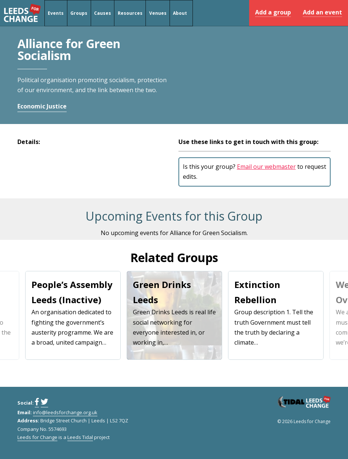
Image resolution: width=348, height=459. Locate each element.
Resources (130, 13)
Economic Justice (42, 106)
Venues (158, 13)
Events (56, 13)
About (180, 13)
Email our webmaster (266, 167)
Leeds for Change (22, 13)
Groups (78, 13)
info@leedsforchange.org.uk (65, 412)
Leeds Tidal (80, 437)
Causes (102, 13)
